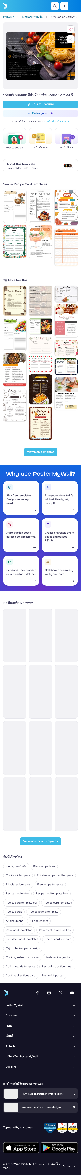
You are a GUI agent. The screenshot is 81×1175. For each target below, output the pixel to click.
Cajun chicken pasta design (23, 948)
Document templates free (55, 930)
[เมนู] (75, 5)
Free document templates (22, 939)
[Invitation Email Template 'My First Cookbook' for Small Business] (40, 804)
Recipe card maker (17, 893)
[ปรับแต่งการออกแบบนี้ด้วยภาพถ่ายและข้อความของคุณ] (40, 56)
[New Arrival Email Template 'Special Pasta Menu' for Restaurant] (40, 692)
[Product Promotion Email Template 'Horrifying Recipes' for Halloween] (66, 748)
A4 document (14, 921)
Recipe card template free (52, 893)
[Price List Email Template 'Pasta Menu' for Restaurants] (66, 692)
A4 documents (39, 921)
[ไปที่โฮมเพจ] (4, 6)
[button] (71, 29)
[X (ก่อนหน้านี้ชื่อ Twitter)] (61, 993)
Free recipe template (50, 884)
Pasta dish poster (52, 975)
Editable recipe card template (55, 875)
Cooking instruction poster (22, 957)
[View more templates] (40, 452)
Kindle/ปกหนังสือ (16, 866)
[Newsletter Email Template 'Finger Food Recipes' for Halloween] (66, 635)
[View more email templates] (40, 841)
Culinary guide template (20, 966)
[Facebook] (37, 993)
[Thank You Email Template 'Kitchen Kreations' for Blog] (66, 804)
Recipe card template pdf (21, 902)
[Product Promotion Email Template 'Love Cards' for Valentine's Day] (40, 635)
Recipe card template (58, 939)
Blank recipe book (44, 866)
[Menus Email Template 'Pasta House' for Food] (14, 692)
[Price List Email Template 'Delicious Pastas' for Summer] (14, 748)
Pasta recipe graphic (58, 957)
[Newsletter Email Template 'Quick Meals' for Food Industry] (14, 635)
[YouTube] (72, 993)
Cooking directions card (20, 975)
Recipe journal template (43, 911)
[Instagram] (49, 993)
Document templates (19, 930)
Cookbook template (18, 875)
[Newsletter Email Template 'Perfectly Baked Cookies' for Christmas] (14, 804)
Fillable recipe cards (18, 884)
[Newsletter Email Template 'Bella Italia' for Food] (40, 748)
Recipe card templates (58, 902)
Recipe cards (14, 911)
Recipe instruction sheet (57, 966)
